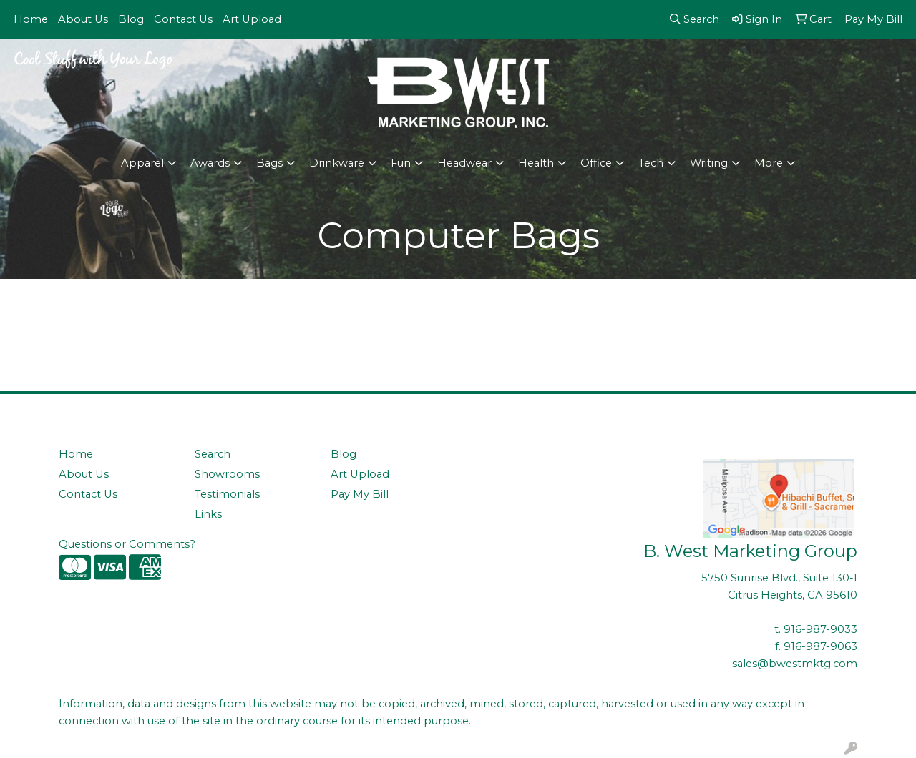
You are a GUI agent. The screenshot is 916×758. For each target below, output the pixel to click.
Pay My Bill (360, 494)
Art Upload (252, 19)
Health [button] (536, 163)
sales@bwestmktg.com (794, 663)
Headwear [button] (464, 163)
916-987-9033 (820, 629)
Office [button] (596, 163)
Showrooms (227, 474)
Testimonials (227, 494)
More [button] (768, 163)
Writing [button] (709, 163)
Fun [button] (401, 163)
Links (208, 514)
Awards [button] (210, 163)
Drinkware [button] (336, 163)
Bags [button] (269, 163)
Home (31, 19)
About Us (83, 19)
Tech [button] (650, 163)
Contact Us (183, 19)
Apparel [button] (142, 163)
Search (212, 454)
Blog (131, 19)
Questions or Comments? (127, 544)
